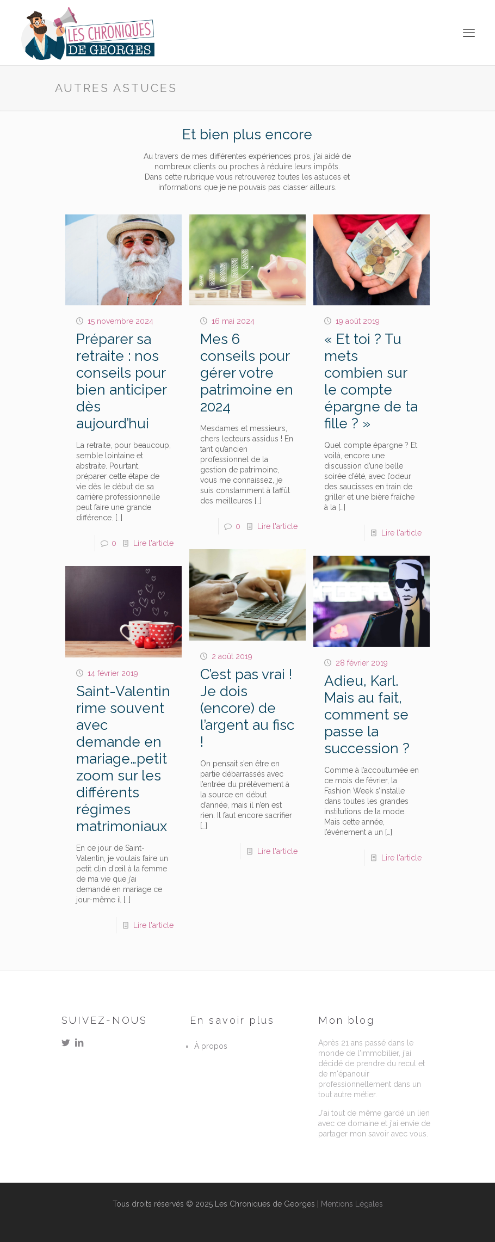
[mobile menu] (470, 32)
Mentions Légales (352, 1204)
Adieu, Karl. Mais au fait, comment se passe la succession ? (367, 715)
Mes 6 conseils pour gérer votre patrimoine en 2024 (246, 373)
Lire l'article (153, 543)
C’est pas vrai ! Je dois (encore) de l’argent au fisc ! (247, 708)
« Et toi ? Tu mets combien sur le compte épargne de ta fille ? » (371, 381)
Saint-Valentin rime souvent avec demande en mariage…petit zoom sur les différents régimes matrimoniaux (123, 758)
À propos (210, 1046)
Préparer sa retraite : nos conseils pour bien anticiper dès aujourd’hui (121, 381)
